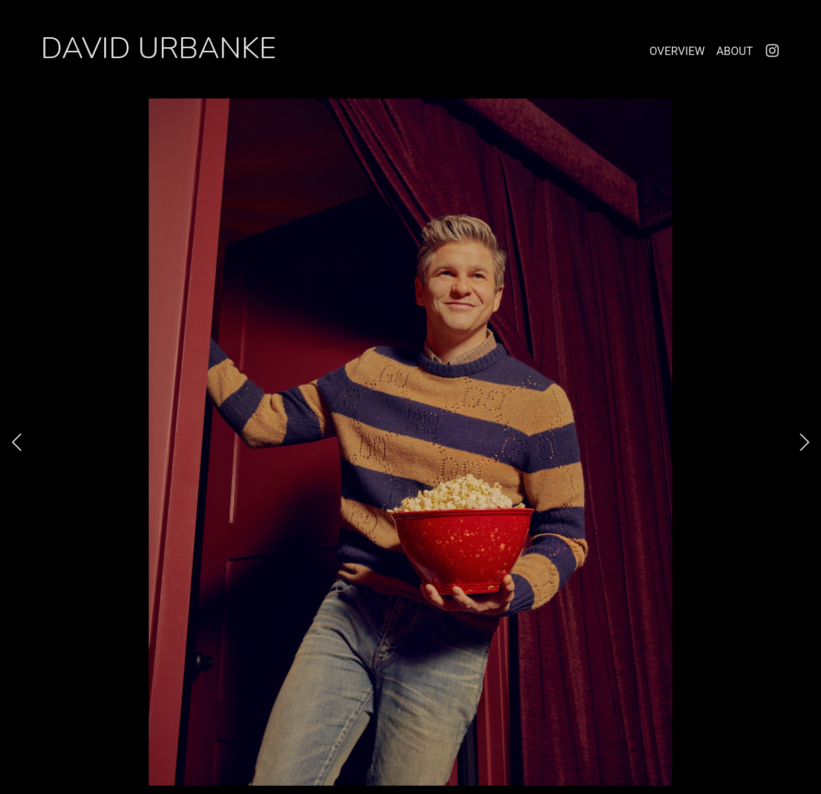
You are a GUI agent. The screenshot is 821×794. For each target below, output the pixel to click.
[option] (410, 442)
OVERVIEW (677, 51)
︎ (772, 51)
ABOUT (734, 51)
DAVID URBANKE (158, 48)
